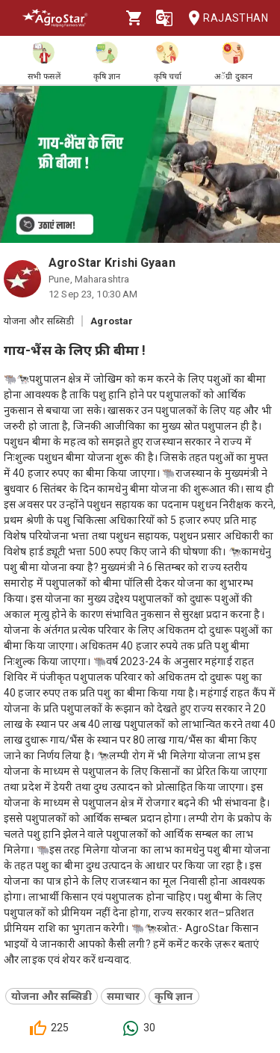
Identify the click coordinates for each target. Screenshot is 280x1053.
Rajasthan (223, 18)
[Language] (164, 18)
